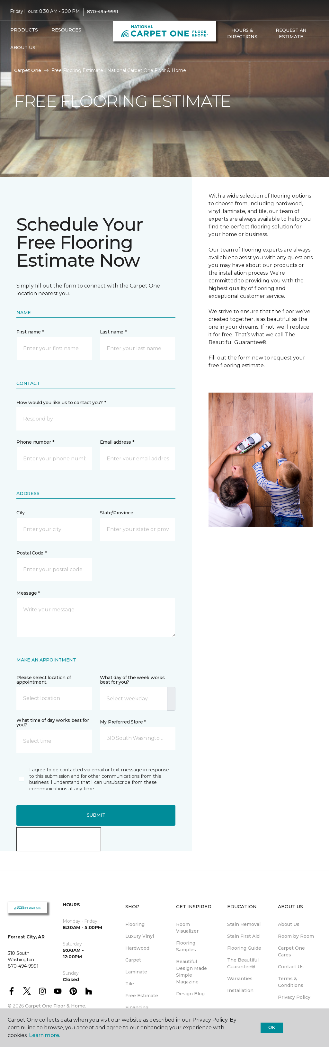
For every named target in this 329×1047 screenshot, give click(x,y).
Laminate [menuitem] (136, 972)
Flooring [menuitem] (135, 924)
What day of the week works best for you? (132, 679)
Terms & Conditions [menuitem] (290, 982)
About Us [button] (22, 47)
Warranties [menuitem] (240, 978)
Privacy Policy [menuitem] (294, 997)
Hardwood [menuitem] (137, 948)
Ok (271, 1027)
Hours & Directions (242, 33)
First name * (30, 332)
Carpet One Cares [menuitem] (291, 951)
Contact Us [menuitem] (291, 967)
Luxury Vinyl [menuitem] (139, 936)
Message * (28, 593)
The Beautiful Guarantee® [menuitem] (243, 963)
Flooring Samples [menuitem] (186, 946)
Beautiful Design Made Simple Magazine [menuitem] (191, 972)
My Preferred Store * (123, 722)
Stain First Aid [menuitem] (243, 936)
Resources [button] (66, 30)
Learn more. (44, 1035)
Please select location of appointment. (43, 679)
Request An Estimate (291, 33)
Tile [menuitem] (129, 984)
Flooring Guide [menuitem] (244, 948)
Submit (96, 815)
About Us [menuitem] (288, 924)
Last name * (113, 332)
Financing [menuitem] (136, 1007)
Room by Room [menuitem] (296, 936)
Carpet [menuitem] (133, 960)
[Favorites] (231, 50)
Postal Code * (31, 553)
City (20, 512)
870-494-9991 (102, 11)
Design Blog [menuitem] (190, 994)
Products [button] (24, 30)
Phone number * (35, 442)
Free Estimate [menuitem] (141, 995)
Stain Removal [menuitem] (244, 924)
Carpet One (27, 70)
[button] (223, 50)
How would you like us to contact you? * (61, 402)
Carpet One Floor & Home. (55, 1006)
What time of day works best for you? (52, 722)
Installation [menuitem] (240, 990)
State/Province (116, 512)
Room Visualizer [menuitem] (187, 927)
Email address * (117, 442)
